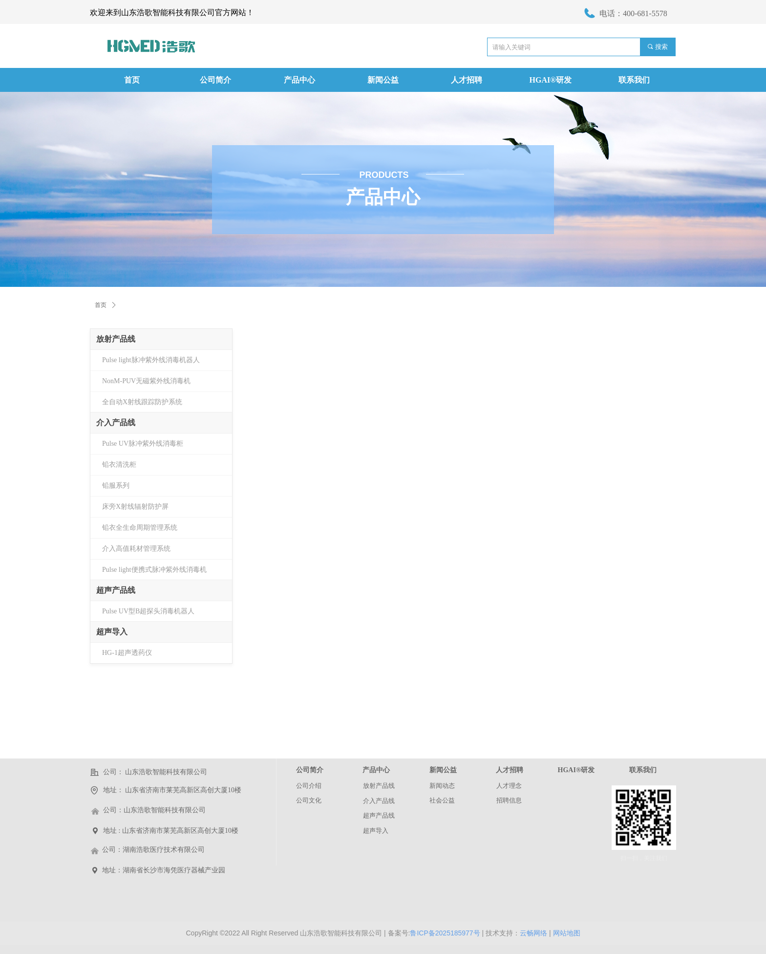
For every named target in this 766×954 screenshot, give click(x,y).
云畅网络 (533, 933)
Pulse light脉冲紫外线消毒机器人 (151, 360)
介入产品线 (115, 422)
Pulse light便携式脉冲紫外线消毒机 (154, 569)
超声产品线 (115, 590)
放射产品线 (115, 339)
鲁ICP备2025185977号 (445, 933)
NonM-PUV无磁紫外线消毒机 (146, 381)
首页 (100, 305)
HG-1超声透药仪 (127, 652)
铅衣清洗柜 (119, 464)
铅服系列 (115, 485)
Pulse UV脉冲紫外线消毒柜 (142, 443)
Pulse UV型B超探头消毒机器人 (148, 611)
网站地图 (566, 933)
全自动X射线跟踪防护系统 (142, 402)
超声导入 (112, 632)
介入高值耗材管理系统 (136, 548)
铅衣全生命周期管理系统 (139, 527)
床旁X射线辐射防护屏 (135, 506)
